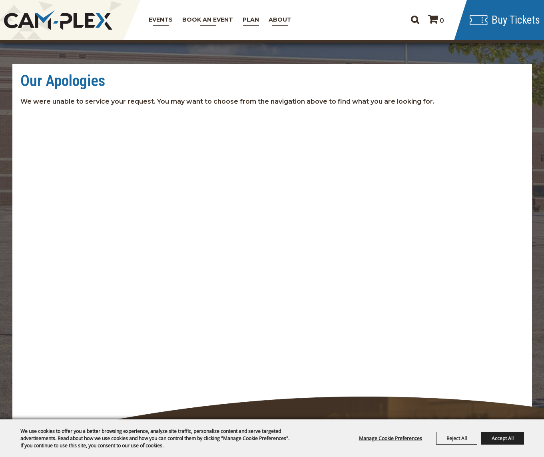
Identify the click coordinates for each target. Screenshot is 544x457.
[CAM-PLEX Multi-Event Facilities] (58, 20)
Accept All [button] (503, 438)
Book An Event (207, 19)
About (280, 19)
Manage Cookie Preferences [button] (390, 438)
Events (161, 19)
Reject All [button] (456, 438)
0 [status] (442, 20)
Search (415, 20)
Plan (251, 19)
